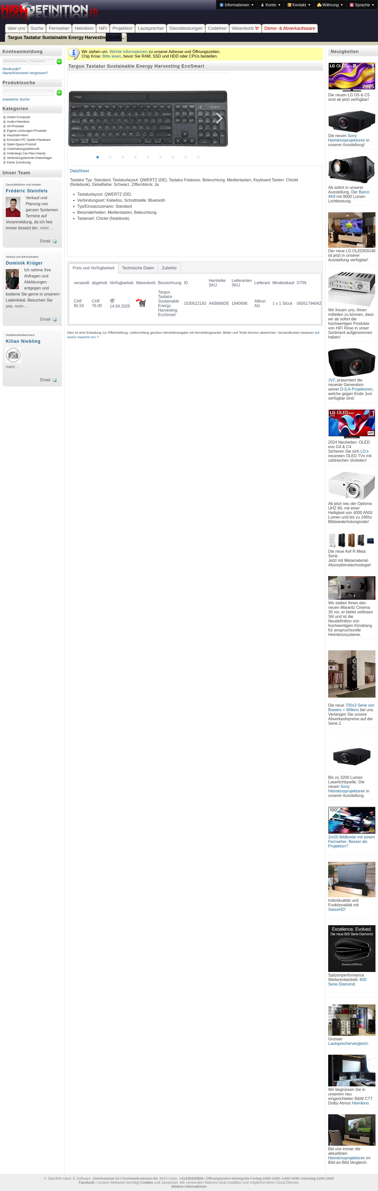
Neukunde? (12, 69)
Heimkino (84, 28)
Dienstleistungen (185, 28)
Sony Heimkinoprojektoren (346, 138)
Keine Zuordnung (19, 162)
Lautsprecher (151, 28)
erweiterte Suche (16, 99)
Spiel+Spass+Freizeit (21, 144)
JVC (332, 380)
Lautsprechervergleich (348, 1043)
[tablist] (195, 293)
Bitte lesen (111, 56)
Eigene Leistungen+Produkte (27, 131)
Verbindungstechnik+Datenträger (29, 158)
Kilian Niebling (23, 341)
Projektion (122, 28)
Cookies (146, 1182)
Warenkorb (245, 28)
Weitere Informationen (189, 1186)
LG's (364, 451)
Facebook (87, 1182)
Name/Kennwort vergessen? (25, 73)
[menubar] (297, 5)
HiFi (103, 28)
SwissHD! (337, 909)
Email (45, 241)
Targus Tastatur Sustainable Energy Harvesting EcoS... (66, 37)
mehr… (46, 228)
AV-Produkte (15, 126)
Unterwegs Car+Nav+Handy (26, 153)
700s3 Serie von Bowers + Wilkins (351, 707)
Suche (37, 28)
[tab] (94, 268)
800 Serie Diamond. (347, 981)
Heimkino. (361, 1103)
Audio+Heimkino (18, 122)
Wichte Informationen (128, 52)
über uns (16, 28)
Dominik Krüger (24, 263)
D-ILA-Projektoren (356, 389)
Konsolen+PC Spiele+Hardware (29, 140)
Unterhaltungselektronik (23, 149)
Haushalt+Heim (17, 135)
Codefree (217, 28)
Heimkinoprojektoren (346, 1158)
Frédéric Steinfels (27, 190)
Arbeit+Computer (18, 117)
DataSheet (79, 171)
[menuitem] (236, 4)
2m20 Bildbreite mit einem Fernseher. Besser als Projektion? (351, 841)
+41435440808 (191, 1178)
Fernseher (59, 28)
